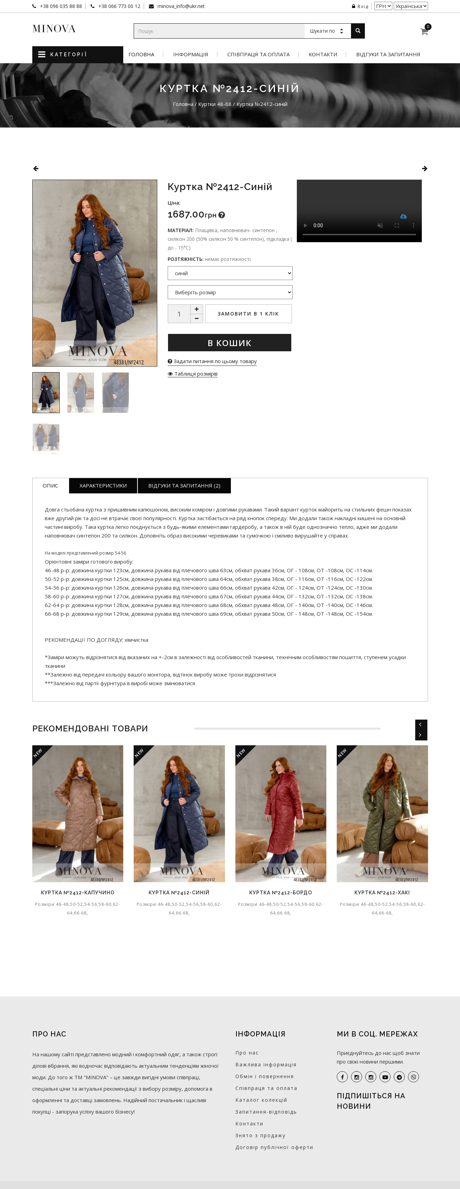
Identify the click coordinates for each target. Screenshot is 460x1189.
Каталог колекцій (261, 1100)
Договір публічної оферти (274, 1147)
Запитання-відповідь (266, 1111)
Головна (141, 54)
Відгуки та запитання (388, 54)
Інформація (190, 54)
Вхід (360, 6)
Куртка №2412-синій (179, 892)
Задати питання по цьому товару (212, 361)
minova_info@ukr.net (180, 6)
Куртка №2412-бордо (280, 892)
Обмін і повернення (264, 1076)
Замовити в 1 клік (248, 313)
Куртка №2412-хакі (382, 892)
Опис (50, 485)
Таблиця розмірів (193, 373)
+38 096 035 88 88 (60, 6)
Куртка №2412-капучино (78, 892)
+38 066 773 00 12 (118, 6)
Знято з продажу (260, 1135)
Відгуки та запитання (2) (184, 485)
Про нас (247, 1052)
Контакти (323, 54)
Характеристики (103, 485)
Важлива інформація (266, 1064)
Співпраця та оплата (258, 54)
